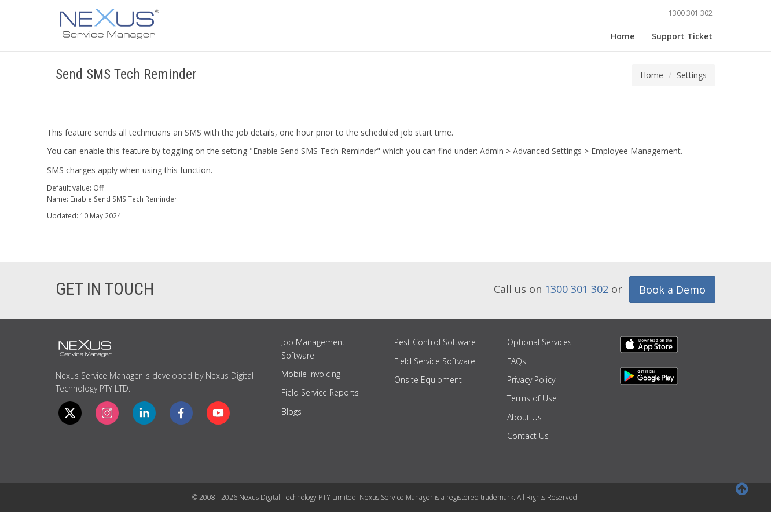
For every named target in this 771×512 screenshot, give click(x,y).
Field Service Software (434, 361)
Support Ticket (682, 36)
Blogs (291, 411)
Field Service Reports (320, 392)
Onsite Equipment (428, 379)
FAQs (516, 361)
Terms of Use (532, 398)
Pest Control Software (435, 342)
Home (622, 36)
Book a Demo (672, 290)
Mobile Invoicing (310, 373)
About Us (524, 417)
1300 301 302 (691, 13)
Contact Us (528, 435)
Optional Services (539, 342)
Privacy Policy (531, 379)
